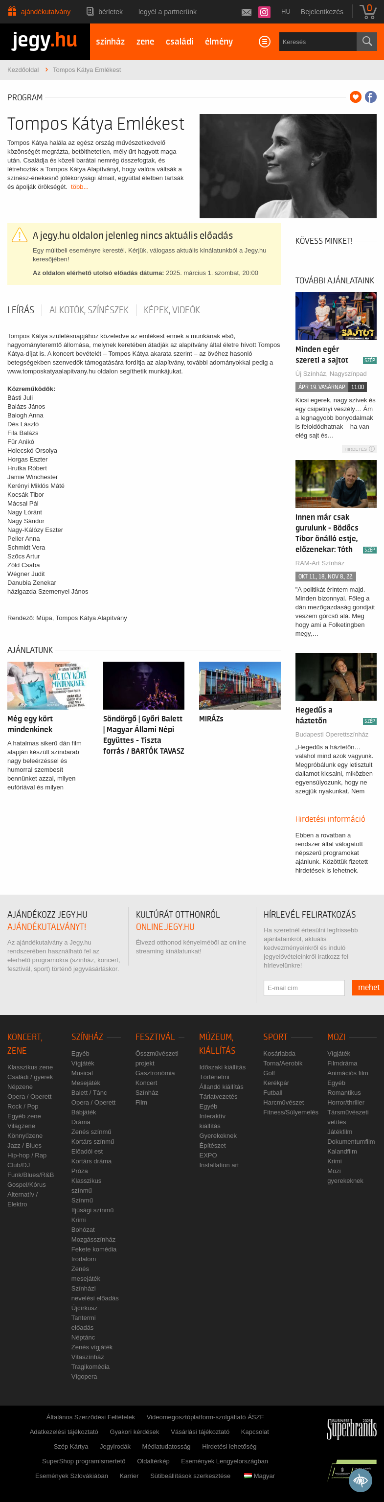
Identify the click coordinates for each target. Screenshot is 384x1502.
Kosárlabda (279, 1053)
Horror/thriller (345, 1102)
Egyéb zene (24, 1116)
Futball (272, 1092)
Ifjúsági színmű (92, 1210)
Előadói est (87, 1151)
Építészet (212, 1145)
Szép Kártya (71, 1446)
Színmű (82, 1200)
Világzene (21, 1126)
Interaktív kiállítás (212, 1121)
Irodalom (83, 1259)
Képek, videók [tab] (172, 310)
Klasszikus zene (30, 1067)
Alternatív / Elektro (22, 1199)
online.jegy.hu (165, 927)
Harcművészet (283, 1102)
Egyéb (80, 1053)
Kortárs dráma (91, 1161)
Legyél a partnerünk (167, 12)
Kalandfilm (342, 1151)
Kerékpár (276, 1082)
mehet (369, 987)
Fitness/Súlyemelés (290, 1112)
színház (110, 42)
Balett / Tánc (89, 1092)
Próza (79, 1171)
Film (142, 1102)
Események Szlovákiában (71, 1475)
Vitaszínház (87, 1357)
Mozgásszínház (93, 1239)
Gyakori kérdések (134, 1431)
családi (179, 42)
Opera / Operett (29, 1096)
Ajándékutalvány (45, 12)
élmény (219, 42)
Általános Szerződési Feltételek (90, 1417)
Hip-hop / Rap (26, 1155)
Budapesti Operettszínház (332, 734)
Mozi (336, 1037)
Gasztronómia (155, 1073)
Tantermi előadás (83, 1322)
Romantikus (344, 1092)
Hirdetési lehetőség (229, 1446)
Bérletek (110, 12)
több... (80, 186)
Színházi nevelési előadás (95, 1293)
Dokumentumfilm (351, 1141)
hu (286, 11)
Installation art (219, 1165)
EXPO (208, 1155)
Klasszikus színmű (86, 1185)
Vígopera (84, 1376)
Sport (275, 1037)
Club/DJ (18, 1165)
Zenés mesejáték (85, 1273)
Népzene (20, 1086)
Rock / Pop (23, 1106)
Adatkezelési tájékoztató (64, 1431)
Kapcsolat (255, 1431)
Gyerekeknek (218, 1135)
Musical (82, 1073)
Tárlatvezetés (218, 1096)
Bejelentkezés (322, 12)
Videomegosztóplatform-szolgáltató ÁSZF (205, 1417)
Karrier (128, 1475)
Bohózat (83, 1229)
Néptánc (83, 1337)
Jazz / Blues (24, 1145)
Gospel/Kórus (26, 1184)
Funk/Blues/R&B (30, 1174)
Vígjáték (82, 1063)
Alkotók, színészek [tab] (89, 310)
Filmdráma (342, 1063)
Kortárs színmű (92, 1141)
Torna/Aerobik (282, 1063)
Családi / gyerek (30, 1077)
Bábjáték (83, 1112)
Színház (87, 1037)
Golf (269, 1073)
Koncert (147, 1082)
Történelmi (214, 1077)
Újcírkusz (84, 1308)
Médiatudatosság (166, 1446)
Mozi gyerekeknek (345, 1175)
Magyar (259, 1475)
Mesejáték (85, 1082)
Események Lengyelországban (224, 1461)
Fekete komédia (94, 1249)
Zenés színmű (91, 1131)
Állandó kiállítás (221, 1086)
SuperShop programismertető (84, 1461)
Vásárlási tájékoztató (200, 1431)
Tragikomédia (90, 1366)
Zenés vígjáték (92, 1347)
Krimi (78, 1220)
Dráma (80, 1122)
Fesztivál (155, 1037)
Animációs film (347, 1073)
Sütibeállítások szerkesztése (190, 1475)
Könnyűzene (25, 1135)
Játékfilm (339, 1131)
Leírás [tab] (20, 310)
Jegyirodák (115, 1446)
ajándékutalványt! (46, 927)
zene (145, 42)
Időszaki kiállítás (222, 1067)
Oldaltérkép (153, 1461)
